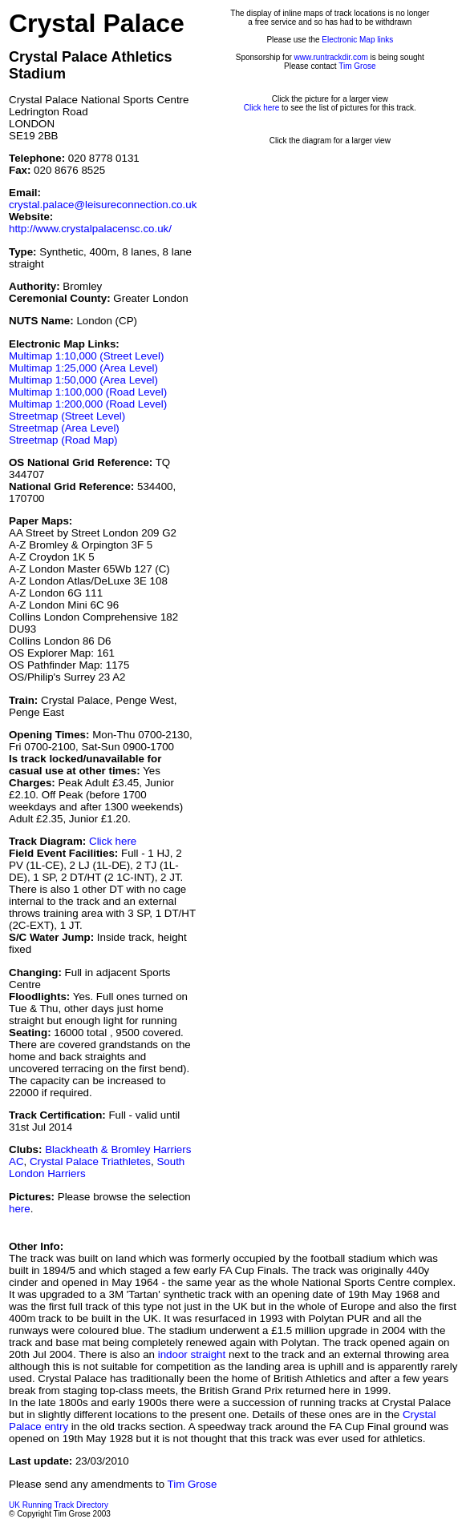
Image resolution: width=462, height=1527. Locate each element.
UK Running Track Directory (58, 1505)
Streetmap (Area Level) (64, 428)
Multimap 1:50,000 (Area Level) (83, 380)
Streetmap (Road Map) (63, 440)
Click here (112, 841)
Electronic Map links (357, 39)
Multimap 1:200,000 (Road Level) (88, 404)
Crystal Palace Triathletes (90, 1161)
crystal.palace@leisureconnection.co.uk (103, 205)
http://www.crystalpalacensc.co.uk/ (90, 229)
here (19, 1209)
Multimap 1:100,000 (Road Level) (88, 392)
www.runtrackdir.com (331, 57)
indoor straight (191, 1354)
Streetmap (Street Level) (67, 416)
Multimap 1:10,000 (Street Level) (86, 356)
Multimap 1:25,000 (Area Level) (83, 368)
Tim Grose (356, 66)
